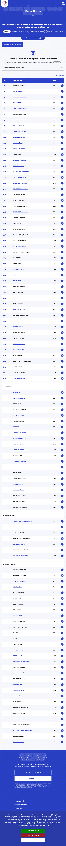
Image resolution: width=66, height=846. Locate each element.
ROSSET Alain (17, 615)
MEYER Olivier (17, 143)
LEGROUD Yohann (19, 378)
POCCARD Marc (18, 690)
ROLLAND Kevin (18, 742)
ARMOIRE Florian (19, 309)
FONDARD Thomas (19, 280)
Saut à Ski (58, 31)
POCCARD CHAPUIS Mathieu (23, 730)
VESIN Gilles (17, 587)
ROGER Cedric (18, 392)
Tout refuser (33, 835)
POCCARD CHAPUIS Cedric (22, 521)
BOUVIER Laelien (19, 415)
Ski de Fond (24, 31)
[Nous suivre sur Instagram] (33, 757)
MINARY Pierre (18, 444)
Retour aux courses (12, 44)
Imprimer (60, 75)
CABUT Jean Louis (19, 108)
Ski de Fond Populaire (37, 31)
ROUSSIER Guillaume (20, 555)
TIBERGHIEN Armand (20, 212)
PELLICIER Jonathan (20, 189)
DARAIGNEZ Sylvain (20, 131)
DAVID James (17, 91)
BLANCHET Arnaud (19, 97)
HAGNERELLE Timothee (21, 661)
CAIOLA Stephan (19, 148)
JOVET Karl (17, 467)
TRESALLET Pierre (19, 177)
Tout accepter (33, 830)
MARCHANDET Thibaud (21, 450)
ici (33, 787)
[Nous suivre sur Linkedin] (44, 757)
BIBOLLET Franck (19, 102)
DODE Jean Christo (19, 655)
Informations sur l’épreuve (33, 68)
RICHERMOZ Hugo (19, 349)
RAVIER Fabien (18, 326)
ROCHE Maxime (18, 166)
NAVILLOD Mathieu (19, 432)
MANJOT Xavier (18, 650)
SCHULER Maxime (19, 544)
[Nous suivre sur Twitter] (27, 757)
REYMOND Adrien (19, 344)
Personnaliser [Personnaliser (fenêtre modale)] (33, 840)
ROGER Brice (17, 427)
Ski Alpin (6, 31)
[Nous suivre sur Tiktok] (38, 757)
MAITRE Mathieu (18, 581)
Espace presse (21, 804)
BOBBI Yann (17, 598)
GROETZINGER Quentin (21, 275)
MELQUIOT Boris (18, 269)
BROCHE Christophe (20, 183)
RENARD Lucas (18, 684)
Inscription (33, 778)
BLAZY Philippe (18, 490)
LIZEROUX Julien (19, 137)
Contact (18, 801)
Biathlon (14, 31)
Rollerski (49, 31)
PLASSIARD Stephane (21, 171)
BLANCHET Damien (19, 461)
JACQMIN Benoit (19, 398)
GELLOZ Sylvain (18, 125)
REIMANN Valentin (19, 438)
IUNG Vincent (18, 484)
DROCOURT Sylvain (19, 160)
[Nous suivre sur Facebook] (21, 757)
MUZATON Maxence (19, 246)
